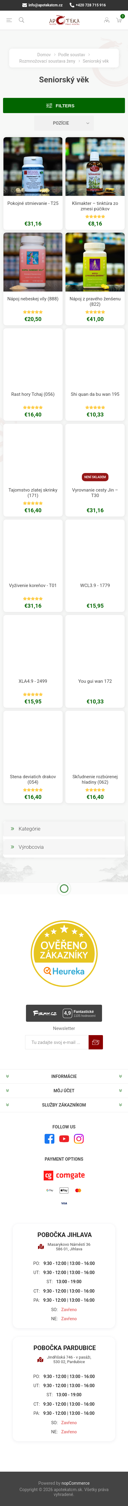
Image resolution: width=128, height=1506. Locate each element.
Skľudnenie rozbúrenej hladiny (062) (95, 779)
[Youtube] (64, 1139)
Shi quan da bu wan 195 (95, 394)
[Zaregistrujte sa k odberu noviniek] (57, 1042)
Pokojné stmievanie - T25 (32, 203)
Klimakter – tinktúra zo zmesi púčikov (95, 206)
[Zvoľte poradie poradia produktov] (64, 123)
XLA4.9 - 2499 (33, 681)
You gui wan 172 (95, 681)
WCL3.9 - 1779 (95, 585)
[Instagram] (79, 1139)
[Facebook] (49, 1139)
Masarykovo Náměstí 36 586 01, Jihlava (64, 1246)
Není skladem (95, 477)
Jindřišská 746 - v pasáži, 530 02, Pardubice (64, 1359)
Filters (65, 105)
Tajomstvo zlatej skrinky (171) (33, 492)
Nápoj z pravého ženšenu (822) (95, 301)
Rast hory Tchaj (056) (33, 394)
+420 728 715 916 (88, 5)
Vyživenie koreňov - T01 (33, 585)
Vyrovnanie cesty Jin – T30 (95, 492)
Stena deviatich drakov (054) (33, 779)
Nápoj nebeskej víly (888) (32, 299)
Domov (44, 54)
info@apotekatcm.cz (42, 5)
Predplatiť (96, 1042)
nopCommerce (75, 1483)
